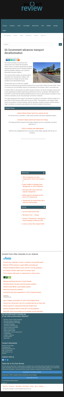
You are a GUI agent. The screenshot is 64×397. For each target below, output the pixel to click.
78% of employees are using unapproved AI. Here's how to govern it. (33, 179)
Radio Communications (9, 329)
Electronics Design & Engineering (12, 321)
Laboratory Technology (9, 324)
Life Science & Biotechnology (11, 325)
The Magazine (7, 35)
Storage (55, 25)
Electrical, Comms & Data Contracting (13, 319)
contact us (4, 383)
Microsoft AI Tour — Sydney (31, 215)
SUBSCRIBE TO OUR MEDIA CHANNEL (32, 372)
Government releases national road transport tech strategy (32, 120)
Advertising (19, 386)
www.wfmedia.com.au (7, 352)
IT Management (7, 333)
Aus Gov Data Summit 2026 (31, 211)
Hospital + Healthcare (9, 335)
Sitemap (41, 386)
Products (36, 35)
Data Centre (35, 25)
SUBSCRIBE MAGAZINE (32, 377)
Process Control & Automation (11, 327)
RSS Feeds (26, 386)
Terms (36, 386)
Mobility (49, 25)
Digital (4, 30)
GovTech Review (8, 336)
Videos (21, 35)
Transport (12, 25)
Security (5, 25)
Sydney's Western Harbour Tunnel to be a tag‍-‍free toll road (32, 113)
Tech (42, 25)
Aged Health (7, 338)
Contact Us (11, 386)
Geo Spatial (26, 25)
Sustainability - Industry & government (13, 332)
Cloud (18, 25)
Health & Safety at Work (9, 330)
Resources (28, 35)
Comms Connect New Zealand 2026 (33, 224)
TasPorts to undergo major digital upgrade (33, 128)
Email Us (4, 353)
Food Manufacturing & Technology (12, 322)
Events (15, 35)
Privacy (32, 386)
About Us (43, 35)
